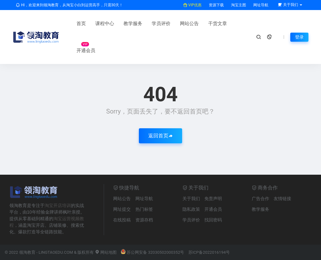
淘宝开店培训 (58, 205)
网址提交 (122, 209)
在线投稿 (122, 219)
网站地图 (106, 252)
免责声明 (213, 198)
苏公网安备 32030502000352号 (152, 252)
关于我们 (191, 198)
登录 (299, 37)
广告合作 (260, 198)
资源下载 (216, 5)
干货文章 (217, 23)
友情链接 (282, 198)
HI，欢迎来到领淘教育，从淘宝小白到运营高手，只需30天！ (69, 5)
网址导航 (260, 5)
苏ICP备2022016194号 (209, 252)
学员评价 (161, 23)
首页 (81, 23)
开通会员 (85, 50)
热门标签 (144, 209)
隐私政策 (191, 209)
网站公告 (189, 23)
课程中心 (104, 23)
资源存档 (144, 219)
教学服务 (133, 23)
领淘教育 (27, 252)
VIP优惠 (192, 5)
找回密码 (213, 219)
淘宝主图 (238, 5)
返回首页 (160, 136)
